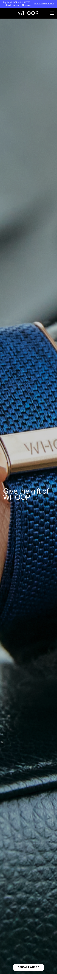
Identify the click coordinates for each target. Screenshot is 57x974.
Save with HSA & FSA (44, 3)
